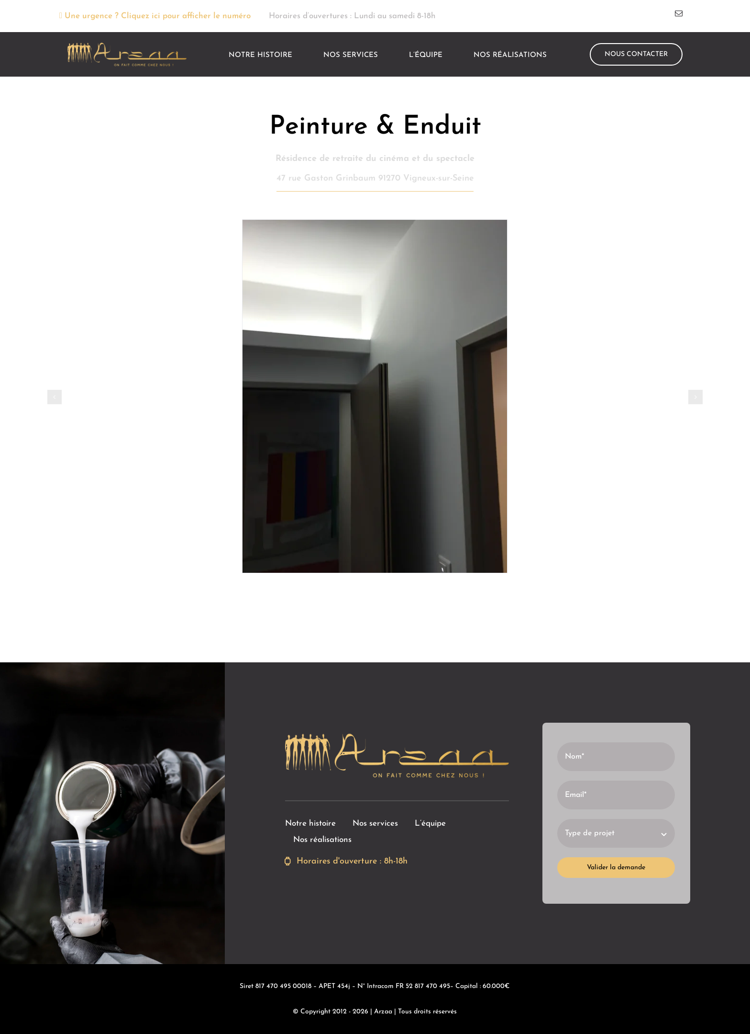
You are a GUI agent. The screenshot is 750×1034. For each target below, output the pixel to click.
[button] (54, 397)
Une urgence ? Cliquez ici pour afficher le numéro (154, 15)
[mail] (679, 13)
